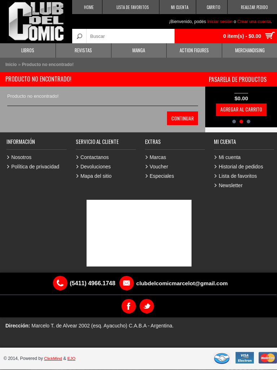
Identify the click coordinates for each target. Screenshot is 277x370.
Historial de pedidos (241, 166)
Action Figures (194, 50)
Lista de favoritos (238, 176)
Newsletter (230, 185)
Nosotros (21, 157)
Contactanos (94, 157)
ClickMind (53, 358)
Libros (27, 50)
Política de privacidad (35, 166)
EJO (72, 358)
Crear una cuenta (254, 21)
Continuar (182, 118)
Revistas (83, 50)
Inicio (11, 64)
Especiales (162, 176)
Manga (138, 50)
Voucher (159, 166)
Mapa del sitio (95, 176)
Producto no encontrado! (48, 64)
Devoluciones (95, 166)
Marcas (158, 157)
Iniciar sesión (220, 21)
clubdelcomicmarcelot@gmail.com (182, 283)
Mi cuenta (230, 157)
